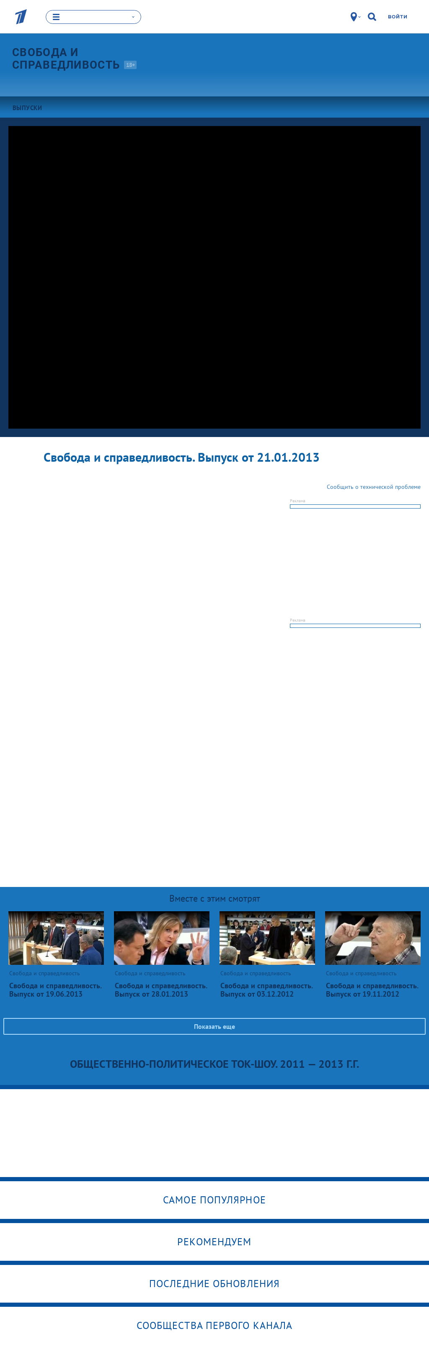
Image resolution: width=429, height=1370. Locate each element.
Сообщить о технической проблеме (374, 487)
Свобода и (73, 58)
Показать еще (214, 1026)
